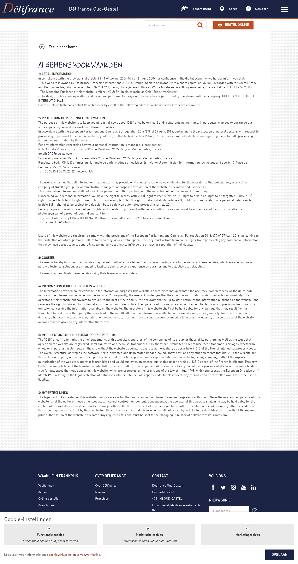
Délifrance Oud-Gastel (167, 485)
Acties (42, 492)
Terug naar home (63, 47)
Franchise (102, 498)
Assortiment (46, 505)
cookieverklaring (60, 554)
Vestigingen (46, 485)
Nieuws (100, 492)
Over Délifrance (106, 485)
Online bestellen (49, 498)
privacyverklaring (88, 554)
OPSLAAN (280, 554)
